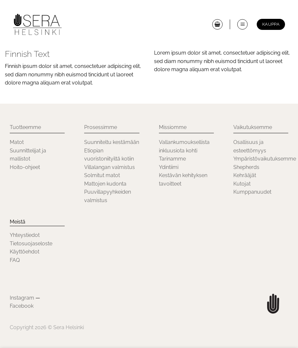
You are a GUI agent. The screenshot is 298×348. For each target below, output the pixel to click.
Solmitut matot (102, 175)
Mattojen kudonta (105, 184)
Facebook (21, 306)
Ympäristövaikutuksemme (264, 159)
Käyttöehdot (24, 252)
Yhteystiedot (25, 235)
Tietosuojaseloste (31, 243)
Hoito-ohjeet (25, 167)
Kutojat (242, 184)
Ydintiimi (168, 167)
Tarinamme (172, 159)
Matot (17, 142)
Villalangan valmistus (109, 167)
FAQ (15, 260)
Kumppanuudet (252, 192)
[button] (217, 24)
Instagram (22, 298)
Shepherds (246, 167)
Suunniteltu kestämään (111, 142)
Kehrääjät (244, 175)
